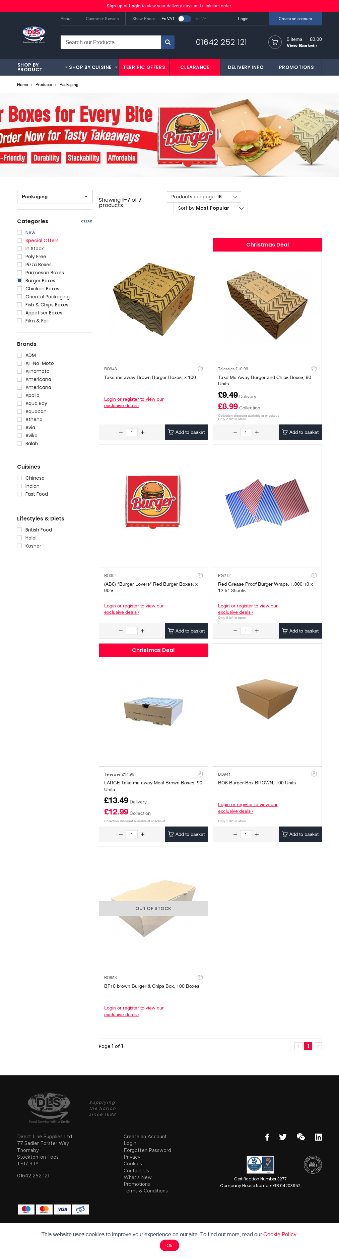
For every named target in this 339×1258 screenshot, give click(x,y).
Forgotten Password (147, 1150)
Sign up (115, 6)
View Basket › (302, 45)
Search (168, 42)
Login (135, 6)
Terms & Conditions (146, 1190)
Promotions (137, 1183)
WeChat (301, 1137)
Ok (169, 1245)
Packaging (69, 84)
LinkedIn (318, 1137)
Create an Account (145, 1136)
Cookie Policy (279, 1234)
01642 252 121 (221, 41)
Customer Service (102, 19)
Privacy (132, 1156)
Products (44, 84)
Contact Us (136, 1170)
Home (22, 84)
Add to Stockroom (199, 368)
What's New (138, 1177)
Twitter (283, 1137)
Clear (86, 221)
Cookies (133, 1163)
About (66, 19)
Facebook (267, 1137)
